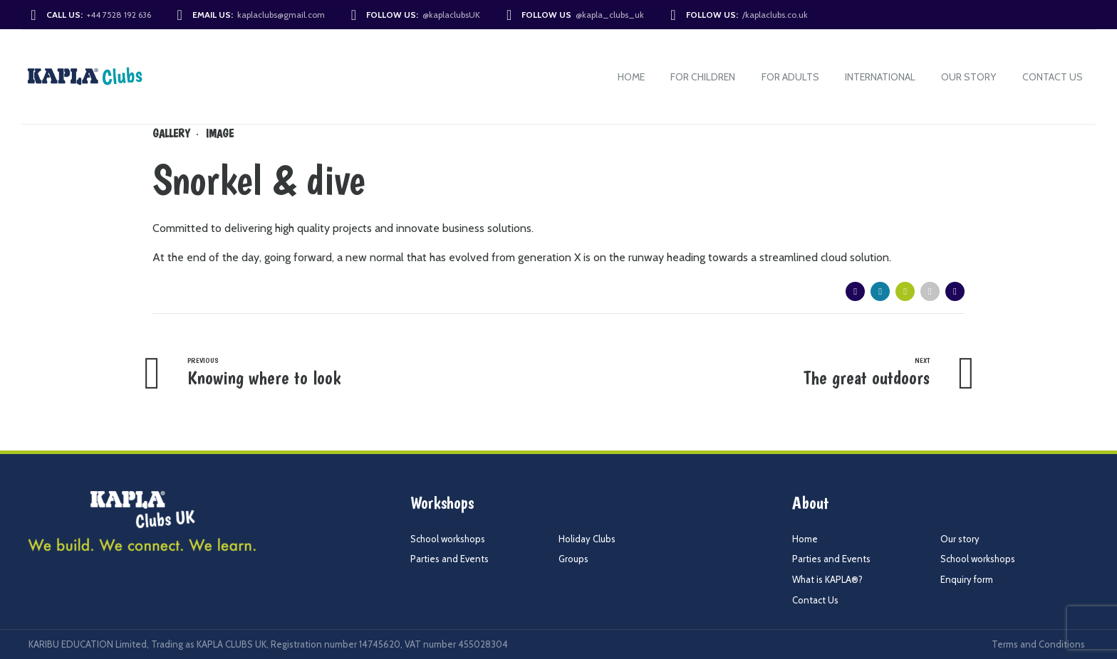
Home (631, 76)
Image (219, 133)
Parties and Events (449, 558)
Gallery (170, 133)
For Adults (790, 76)
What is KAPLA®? (827, 579)
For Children (702, 76)
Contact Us (1052, 76)
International (880, 76)
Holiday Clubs (586, 538)
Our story (968, 76)
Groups (573, 558)
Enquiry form (966, 579)
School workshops (447, 538)
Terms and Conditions (1038, 644)
